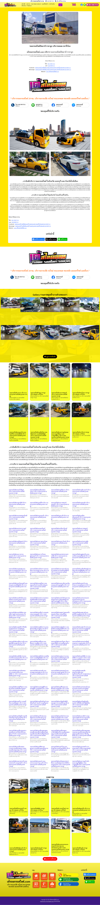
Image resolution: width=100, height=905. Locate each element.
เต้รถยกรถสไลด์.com (18, 881)
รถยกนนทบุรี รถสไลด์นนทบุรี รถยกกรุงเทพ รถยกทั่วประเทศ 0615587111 (53, 67)
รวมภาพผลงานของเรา (36, 4)
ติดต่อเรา (29, 5)
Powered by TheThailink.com (47, 901)
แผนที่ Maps (45, 4)
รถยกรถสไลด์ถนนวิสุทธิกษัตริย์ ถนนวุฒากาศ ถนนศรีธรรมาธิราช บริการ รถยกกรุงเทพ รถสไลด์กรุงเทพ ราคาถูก (60, 704)
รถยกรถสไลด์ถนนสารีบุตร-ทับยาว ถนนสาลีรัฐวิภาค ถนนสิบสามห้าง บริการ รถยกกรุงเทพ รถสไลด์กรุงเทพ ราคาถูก (60, 644)
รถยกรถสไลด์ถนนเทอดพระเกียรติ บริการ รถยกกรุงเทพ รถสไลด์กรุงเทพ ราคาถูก (18, 517)
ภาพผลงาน (44, 878)
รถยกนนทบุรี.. (67, 884)
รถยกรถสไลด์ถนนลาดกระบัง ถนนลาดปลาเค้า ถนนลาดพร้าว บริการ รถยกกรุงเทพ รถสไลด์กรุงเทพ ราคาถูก (18, 763)
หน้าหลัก (24, 4)
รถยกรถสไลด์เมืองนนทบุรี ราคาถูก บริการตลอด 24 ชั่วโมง (18, 809)
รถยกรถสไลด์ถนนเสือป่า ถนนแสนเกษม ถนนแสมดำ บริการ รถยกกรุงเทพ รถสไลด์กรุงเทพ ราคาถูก (39, 614)
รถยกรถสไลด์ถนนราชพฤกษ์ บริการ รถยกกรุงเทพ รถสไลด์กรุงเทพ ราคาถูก (59, 394)
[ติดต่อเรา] (44, 883)
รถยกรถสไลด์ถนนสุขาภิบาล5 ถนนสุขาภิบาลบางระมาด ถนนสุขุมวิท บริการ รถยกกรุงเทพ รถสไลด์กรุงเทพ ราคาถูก (81, 629)
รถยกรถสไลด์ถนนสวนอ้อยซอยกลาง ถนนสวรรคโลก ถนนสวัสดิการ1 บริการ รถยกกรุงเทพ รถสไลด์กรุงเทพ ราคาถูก (18, 673)
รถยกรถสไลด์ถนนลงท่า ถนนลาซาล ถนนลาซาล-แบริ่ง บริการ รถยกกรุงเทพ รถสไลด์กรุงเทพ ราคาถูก (39, 763)
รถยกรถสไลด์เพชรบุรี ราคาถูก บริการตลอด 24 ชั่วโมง (39, 848)
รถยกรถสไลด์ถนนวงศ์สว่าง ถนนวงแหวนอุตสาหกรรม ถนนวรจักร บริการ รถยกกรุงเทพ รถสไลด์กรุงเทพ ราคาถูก (81, 718)
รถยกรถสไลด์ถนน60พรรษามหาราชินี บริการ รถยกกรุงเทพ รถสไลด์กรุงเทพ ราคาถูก (60, 555)
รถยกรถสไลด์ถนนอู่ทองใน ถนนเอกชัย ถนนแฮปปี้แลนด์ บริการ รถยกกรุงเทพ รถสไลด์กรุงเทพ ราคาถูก (81, 556)
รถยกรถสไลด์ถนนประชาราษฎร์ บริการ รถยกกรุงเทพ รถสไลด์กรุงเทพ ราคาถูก (17, 530)
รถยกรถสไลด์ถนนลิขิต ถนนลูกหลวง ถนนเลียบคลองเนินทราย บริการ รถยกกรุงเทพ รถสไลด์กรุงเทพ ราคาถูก (39, 749)
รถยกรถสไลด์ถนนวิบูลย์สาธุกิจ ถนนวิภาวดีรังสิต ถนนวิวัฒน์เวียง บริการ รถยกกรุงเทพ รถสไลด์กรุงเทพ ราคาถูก (81, 704)
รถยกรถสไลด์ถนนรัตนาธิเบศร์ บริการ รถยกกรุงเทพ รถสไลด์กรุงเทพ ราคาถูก (59, 530)
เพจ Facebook (66, 883)
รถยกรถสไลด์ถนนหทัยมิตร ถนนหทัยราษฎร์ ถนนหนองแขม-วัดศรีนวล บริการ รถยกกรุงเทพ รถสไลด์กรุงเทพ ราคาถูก (17, 615)
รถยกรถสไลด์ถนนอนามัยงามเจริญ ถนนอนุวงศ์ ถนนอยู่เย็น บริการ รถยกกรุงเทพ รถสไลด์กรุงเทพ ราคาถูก (60, 586)
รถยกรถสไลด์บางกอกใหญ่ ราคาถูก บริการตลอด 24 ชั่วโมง (60, 809)
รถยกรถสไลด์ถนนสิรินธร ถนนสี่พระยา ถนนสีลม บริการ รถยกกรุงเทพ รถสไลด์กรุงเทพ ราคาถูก (39, 643)
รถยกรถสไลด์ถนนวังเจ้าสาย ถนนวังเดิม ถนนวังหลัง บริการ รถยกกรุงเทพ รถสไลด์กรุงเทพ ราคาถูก (60, 717)
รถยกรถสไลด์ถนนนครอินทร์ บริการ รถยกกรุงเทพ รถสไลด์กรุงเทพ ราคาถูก (38, 530)
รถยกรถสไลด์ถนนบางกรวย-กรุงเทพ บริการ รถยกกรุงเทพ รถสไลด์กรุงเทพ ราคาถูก (17, 555)
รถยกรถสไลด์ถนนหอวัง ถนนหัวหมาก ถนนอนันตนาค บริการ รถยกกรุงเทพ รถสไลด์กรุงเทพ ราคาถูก (81, 586)
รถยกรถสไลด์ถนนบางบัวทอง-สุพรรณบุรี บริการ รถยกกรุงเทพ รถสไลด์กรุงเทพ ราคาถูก (39, 555)
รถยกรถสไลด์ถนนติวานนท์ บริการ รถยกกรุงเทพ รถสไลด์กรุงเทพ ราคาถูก (81, 491)
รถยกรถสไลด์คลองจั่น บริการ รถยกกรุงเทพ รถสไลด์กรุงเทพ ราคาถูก (81, 810)
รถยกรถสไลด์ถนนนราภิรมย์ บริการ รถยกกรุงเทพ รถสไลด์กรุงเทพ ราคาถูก (60, 542)
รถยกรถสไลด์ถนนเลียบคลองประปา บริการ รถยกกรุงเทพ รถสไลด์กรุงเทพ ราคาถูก (38, 491)
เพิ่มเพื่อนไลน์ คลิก (66, 879)
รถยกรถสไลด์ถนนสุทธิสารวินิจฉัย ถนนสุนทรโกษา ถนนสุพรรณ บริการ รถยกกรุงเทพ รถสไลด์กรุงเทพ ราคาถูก (18, 629)
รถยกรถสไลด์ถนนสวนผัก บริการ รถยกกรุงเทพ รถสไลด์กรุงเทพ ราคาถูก (81, 504)
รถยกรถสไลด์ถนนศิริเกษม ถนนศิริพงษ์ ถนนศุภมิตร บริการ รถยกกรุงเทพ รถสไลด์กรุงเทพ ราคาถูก (60, 688)
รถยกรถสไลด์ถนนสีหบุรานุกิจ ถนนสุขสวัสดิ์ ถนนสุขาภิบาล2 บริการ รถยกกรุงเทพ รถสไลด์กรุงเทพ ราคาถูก (18, 644)
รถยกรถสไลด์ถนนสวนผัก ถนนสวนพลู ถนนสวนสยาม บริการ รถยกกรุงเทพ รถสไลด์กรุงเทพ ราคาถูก (39, 673)
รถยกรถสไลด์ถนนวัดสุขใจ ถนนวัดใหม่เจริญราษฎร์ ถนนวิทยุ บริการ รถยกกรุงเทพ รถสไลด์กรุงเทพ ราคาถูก (18, 718)
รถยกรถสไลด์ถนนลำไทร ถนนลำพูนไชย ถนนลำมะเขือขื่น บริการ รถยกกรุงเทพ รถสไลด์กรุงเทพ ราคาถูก (60, 749)
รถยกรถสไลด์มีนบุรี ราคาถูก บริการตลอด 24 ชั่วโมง (79, 848)
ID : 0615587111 (68, 880)
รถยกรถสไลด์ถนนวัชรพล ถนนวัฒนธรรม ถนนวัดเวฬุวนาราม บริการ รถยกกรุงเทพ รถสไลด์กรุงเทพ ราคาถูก (38, 718)
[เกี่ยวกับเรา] (36, 883)
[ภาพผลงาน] (44, 875)
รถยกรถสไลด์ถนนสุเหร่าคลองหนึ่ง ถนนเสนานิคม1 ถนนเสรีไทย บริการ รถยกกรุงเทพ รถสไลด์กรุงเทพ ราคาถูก (60, 615)
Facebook (58, 105)
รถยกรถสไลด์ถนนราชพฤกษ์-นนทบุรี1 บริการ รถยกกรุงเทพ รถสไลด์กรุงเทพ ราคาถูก (60, 504)
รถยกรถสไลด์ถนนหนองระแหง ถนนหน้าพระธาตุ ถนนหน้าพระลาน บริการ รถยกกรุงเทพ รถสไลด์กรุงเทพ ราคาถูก (81, 600)
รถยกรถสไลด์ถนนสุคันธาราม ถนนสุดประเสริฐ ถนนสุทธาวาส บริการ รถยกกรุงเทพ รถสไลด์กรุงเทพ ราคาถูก (39, 629)
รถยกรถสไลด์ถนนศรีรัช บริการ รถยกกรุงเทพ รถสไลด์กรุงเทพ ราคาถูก (39, 504)
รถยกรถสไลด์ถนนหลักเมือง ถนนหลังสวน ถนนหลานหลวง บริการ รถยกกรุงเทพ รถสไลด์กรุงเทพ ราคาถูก (17, 600)
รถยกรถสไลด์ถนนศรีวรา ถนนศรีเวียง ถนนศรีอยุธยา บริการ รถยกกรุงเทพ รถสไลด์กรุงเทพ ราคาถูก (17, 703)
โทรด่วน (64, 874)
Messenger (78, 105)
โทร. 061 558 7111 (20, 104)
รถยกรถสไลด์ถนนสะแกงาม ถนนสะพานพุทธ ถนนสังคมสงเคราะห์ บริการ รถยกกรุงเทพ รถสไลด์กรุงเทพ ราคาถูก (60, 658)
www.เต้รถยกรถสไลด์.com (52, 71)
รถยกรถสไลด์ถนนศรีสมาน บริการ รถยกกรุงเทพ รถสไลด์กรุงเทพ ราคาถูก (60, 491)
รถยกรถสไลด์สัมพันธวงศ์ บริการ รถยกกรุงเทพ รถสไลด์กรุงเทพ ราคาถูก (18, 849)
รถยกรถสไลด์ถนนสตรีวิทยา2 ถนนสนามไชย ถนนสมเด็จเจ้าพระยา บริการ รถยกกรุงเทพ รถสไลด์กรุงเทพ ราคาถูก (18, 689)
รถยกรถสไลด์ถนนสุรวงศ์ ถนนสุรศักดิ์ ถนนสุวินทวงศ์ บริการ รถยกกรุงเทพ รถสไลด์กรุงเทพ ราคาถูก (81, 614)
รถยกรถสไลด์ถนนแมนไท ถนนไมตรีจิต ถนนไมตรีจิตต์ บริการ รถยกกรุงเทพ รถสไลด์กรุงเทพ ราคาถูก (18, 434)
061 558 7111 (51, 64)
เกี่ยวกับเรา (24, 5)
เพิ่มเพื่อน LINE (39, 105)
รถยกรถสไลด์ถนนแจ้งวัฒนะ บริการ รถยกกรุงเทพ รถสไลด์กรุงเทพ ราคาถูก (16, 491)
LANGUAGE (73, 3)
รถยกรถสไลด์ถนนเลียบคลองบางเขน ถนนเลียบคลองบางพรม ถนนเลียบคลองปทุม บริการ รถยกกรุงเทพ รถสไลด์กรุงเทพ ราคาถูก (18, 749)
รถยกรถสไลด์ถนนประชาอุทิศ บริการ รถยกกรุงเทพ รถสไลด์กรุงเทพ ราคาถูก (80, 542)
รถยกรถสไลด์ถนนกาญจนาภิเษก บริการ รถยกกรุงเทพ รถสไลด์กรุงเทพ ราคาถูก (38, 542)
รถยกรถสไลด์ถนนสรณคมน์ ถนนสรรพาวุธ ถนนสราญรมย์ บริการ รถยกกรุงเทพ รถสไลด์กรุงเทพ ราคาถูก (60, 673)
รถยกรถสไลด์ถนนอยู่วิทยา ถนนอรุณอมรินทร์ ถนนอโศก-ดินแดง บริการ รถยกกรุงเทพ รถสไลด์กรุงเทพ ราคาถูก (38, 586)
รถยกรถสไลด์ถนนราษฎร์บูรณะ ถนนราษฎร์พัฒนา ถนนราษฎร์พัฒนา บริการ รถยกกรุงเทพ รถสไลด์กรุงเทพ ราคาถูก (60, 434)
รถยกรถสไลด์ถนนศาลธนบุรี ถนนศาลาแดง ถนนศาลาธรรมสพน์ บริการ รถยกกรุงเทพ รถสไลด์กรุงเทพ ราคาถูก (81, 689)
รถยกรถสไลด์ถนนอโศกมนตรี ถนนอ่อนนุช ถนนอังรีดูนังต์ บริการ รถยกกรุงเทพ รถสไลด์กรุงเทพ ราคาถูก (18, 586)
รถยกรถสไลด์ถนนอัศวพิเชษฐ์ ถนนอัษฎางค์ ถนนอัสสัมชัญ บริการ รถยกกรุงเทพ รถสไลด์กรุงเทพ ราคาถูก (81, 571)
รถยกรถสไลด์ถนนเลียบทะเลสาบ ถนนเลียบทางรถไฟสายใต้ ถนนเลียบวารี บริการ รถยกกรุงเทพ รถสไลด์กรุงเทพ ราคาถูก (18, 733)
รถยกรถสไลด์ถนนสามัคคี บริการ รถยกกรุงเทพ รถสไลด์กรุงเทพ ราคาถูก (17, 504)
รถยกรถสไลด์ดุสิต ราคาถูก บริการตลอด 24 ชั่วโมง (38, 809)
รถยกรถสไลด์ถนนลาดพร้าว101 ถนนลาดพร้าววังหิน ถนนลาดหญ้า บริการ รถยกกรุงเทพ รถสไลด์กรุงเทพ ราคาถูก (81, 749)
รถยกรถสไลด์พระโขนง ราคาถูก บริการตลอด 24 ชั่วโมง (80, 393)
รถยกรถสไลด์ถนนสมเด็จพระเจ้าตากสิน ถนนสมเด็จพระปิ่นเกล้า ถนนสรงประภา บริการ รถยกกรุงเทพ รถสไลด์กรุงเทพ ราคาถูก (81, 674)
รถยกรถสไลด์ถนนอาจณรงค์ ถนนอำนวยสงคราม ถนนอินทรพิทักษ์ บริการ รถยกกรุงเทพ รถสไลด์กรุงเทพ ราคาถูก (60, 571)
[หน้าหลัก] (36, 875)
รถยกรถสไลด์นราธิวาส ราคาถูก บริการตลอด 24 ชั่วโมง (80, 433)
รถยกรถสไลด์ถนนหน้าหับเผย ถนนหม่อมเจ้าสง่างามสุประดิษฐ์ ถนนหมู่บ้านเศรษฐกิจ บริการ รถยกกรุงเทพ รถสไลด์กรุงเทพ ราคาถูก (60, 600)
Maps (52, 886)
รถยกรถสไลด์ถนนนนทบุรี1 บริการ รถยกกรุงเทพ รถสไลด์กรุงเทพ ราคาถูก (39, 517)
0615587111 (51, 65)
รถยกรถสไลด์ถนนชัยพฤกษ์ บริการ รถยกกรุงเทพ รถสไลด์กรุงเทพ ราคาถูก (18, 542)
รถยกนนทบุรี (59, 104)
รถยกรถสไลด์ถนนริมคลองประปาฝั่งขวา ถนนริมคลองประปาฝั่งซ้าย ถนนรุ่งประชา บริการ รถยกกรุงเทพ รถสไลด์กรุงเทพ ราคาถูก (60, 763)
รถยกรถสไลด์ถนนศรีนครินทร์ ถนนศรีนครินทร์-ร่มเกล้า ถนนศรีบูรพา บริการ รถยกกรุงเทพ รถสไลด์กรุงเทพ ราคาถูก (39, 704)
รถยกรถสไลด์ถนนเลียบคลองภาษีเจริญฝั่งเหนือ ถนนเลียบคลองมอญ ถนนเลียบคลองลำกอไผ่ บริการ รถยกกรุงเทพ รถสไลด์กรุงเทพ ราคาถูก (60, 734)
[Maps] (52, 883)
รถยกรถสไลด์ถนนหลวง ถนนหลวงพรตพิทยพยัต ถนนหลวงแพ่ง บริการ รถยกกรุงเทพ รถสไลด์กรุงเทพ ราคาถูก (39, 600)
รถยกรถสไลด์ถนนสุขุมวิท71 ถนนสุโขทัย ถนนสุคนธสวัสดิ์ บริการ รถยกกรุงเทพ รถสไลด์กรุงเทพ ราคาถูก (60, 629)
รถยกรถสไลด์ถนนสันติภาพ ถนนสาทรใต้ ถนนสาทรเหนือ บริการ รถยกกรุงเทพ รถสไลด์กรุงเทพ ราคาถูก (18, 658)
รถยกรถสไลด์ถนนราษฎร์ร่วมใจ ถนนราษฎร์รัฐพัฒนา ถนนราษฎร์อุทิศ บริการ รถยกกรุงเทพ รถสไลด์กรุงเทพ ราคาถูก (81, 763)
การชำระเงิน (52, 4)
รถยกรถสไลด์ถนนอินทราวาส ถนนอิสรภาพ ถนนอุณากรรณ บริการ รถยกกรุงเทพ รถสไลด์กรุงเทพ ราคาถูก (39, 571)
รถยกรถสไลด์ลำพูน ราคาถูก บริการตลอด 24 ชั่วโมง (38, 393)
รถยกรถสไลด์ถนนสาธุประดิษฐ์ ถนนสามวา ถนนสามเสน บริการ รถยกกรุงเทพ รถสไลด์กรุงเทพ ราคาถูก (81, 644)
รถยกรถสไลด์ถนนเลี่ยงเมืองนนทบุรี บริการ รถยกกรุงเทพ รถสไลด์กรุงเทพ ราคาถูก (81, 517)
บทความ (28, 4)
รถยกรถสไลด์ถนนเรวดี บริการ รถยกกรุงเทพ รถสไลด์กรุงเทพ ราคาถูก (60, 517)
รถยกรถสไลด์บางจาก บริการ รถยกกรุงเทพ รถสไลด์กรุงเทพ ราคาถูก (18, 394)
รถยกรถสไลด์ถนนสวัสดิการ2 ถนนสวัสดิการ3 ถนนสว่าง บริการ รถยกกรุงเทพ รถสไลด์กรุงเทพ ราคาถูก (81, 657)
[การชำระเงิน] (52, 875)
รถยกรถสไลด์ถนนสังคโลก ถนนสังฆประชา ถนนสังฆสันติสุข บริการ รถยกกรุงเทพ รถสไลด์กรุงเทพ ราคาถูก (39, 434)
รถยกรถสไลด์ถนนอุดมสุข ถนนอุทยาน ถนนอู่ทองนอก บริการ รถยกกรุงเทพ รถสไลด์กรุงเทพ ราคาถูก (18, 571)
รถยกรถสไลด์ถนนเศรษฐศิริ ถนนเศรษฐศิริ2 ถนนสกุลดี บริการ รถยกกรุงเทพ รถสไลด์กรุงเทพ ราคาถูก (39, 688)
